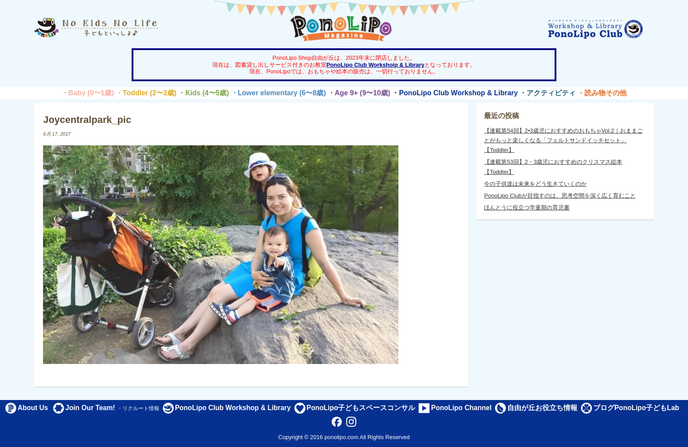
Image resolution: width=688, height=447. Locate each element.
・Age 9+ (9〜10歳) (359, 93)
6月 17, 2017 (57, 134)
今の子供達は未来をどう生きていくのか (535, 183)
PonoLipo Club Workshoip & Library (375, 64)
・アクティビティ (548, 93)
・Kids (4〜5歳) (203, 93)
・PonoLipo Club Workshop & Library (455, 93)
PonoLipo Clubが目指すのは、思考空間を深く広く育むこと (559, 195)
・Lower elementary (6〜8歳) (278, 93)
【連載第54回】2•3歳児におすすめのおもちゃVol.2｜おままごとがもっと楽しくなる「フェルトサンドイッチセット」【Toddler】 (563, 140)
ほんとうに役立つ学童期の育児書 (527, 207)
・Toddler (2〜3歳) (146, 93)
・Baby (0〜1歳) (87, 93)
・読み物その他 (602, 93)
